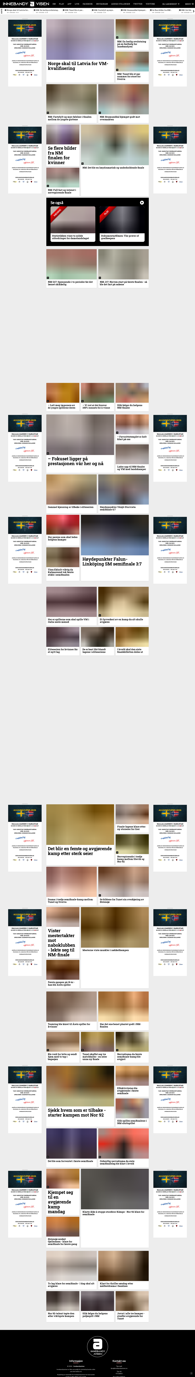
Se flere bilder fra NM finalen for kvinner (161, 10)
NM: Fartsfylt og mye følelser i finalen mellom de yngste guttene (104, 10)
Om (54, 4)
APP (69, 4)
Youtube (150, 4)
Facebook (88, 4)
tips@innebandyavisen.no (119, 1368)
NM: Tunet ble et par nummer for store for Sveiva (74, 10)
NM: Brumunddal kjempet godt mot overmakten (134, 10)
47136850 (119, 1373)
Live (77, 4)
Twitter (137, 4)
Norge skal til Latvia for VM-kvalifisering (17, 10)
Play (61, 4)
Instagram (102, 4)
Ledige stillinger (120, 4)
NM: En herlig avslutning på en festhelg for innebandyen (47, 10)
